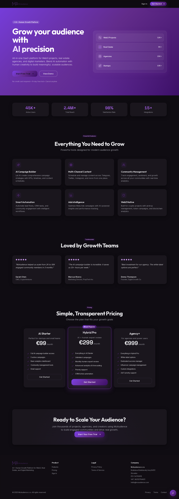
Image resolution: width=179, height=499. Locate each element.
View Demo (48, 74)
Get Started (44, 377)
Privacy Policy (96, 467)
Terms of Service (97, 470)
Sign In (144, 4)
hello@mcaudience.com (140, 482)
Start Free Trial (25, 74)
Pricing (54, 470)
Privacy (148, 492)
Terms (155, 492)
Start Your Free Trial (89, 434)
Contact (164, 492)
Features (55, 467)
